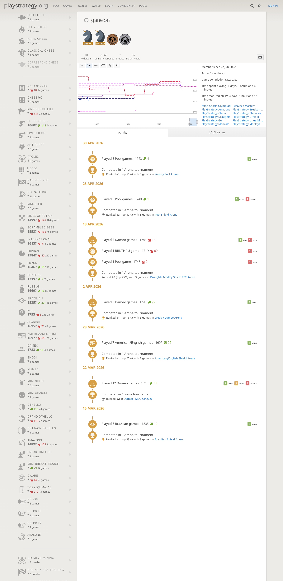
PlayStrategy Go (212, 120)
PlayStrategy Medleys (246, 124)
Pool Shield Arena (166, 214)
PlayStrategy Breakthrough (248, 109)
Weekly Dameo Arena (168, 317)
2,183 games (217, 132)
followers (86, 57)
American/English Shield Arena (175, 358)
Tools (143, 5)
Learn (109, 5)
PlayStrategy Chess (214, 113)
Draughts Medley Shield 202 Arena (172, 277)
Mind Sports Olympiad (216, 106)
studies (120, 57)
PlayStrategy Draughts (216, 117)
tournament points (103, 57)
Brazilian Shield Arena (169, 439)
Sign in (273, 5)
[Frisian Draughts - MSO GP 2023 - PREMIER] (112, 35)
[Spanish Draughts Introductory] (100, 35)
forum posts (133, 57)
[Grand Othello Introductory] (87, 35)
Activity (122, 132)
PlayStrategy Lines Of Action (248, 120)
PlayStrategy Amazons (216, 109)
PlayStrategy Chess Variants (248, 113)
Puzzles (82, 5)
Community (126, 5)
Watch (96, 5)
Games (67, 5)
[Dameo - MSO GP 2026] (125, 35)
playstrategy (26, 5)
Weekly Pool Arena (166, 174)
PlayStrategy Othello (246, 117)
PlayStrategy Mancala (215, 124)
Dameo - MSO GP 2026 (138, 399)
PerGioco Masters (244, 106)
